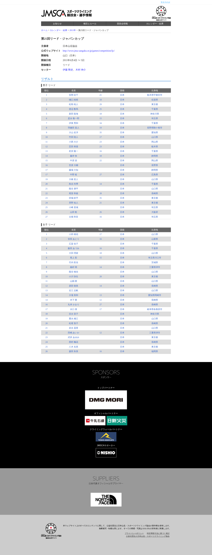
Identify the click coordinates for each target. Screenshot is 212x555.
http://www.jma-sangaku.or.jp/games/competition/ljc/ (89, 50)
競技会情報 (122, 23)
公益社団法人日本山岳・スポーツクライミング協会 (148, 536)
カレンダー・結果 (154, 23)
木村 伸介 (81, 69)
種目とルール (89, 23)
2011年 (72, 30)
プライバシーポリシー (134, 533)
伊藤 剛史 (68, 69)
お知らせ (57, 23)
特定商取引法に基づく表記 (158, 533)
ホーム (44, 30)
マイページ (165, 2)
